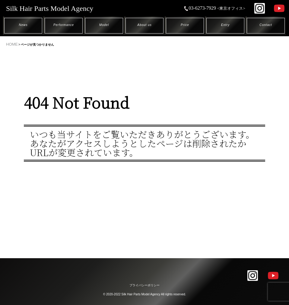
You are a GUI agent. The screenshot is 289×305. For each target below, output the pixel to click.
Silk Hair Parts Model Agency (49, 8)
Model (104, 25)
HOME (12, 44)
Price (185, 25)
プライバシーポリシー (144, 285)
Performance (63, 25)
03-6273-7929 (214, 8)
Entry (225, 25)
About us (144, 25)
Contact (265, 25)
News (23, 25)
